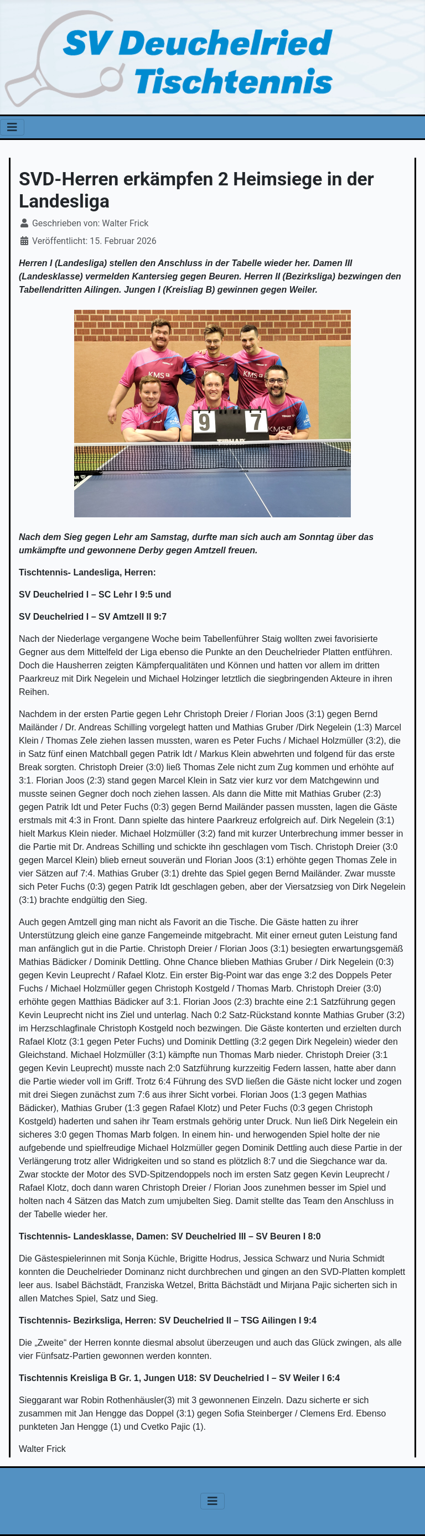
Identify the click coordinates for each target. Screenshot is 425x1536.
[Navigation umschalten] (12, 127)
